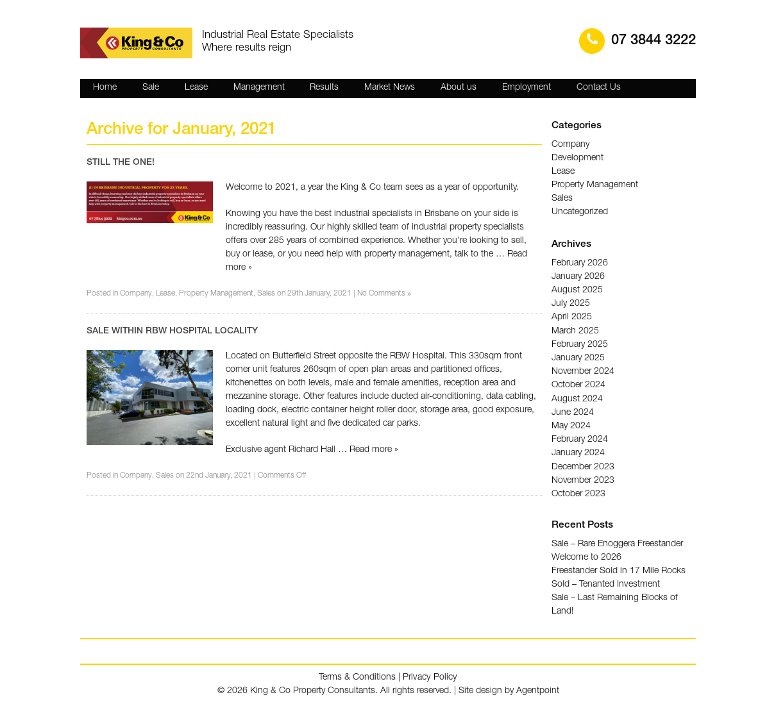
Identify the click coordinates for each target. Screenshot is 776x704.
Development (577, 158)
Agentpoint (537, 690)
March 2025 (575, 330)
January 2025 (578, 357)
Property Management (216, 294)
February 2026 (580, 262)
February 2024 (580, 437)
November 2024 (583, 370)
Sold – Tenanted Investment (605, 584)
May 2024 (571, 424)
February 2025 (580, 343)
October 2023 (578, 491)
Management (259, 87)
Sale (150, 87)
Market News (389, 87)
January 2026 (578, 276)
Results (324, 87)
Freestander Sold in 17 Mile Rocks (619, 570)
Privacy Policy (430, 677)
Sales (266, 294)
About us (459, 87)
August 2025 (577, 289)
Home (105, 87)
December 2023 (583, 464)
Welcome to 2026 (586, 557)
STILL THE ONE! (121, 162)
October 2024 (578, 384)
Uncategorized (579, 212)
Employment (526, 87)
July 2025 (571, 303)
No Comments (384, 294)
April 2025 (572, 316)
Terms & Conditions (358, 677)
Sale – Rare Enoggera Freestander (617, 543)
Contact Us (599, 87)
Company (136, 294)
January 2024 (578, 451)
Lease (196, 87)
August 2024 (577, 397)
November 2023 (583, 478)
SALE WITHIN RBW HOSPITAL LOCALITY (172, 331)
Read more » (374, 450)
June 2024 (573, 410)
